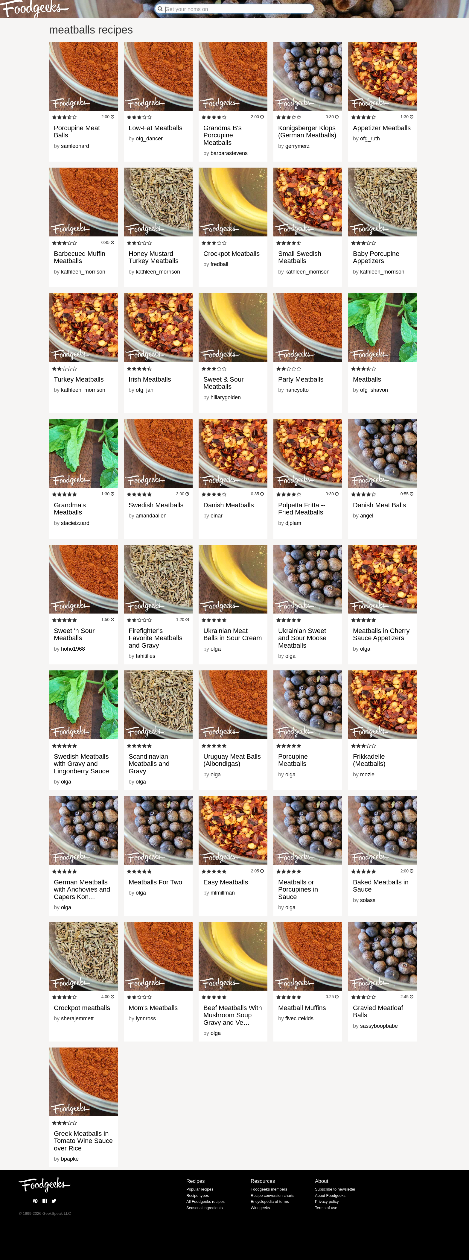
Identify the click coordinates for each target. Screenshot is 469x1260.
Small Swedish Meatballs (299, 257)
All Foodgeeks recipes (205, 1201)
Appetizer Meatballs (382, 128)
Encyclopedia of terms (270, 1201)
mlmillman (223, 893)
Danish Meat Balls (379, 505)
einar (217, 516)
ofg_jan (144, 390)
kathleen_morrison (83, 272)
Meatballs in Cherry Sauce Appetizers (381, 634)
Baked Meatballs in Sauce (381, 885)
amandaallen (151, 516)
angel (366, 516)
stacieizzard (75, 523)
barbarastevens (229, 153)
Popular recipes (199, 1189)
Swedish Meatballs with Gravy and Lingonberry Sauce (81, 764)
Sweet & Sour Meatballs (223, 383)
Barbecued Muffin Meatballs (79, 257)
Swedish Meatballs (156, 505)
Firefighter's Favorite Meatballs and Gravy (155, 638)
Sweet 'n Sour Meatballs (74, 634)
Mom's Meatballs (153, 1008)
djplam (293, 523)
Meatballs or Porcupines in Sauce (298, 889)
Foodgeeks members (269, 1189)
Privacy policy (327, 1201)
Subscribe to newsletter (335, 1189)
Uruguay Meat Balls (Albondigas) (232, 760)
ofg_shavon (374, 390)
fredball (219, 264)
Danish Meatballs (228, 505)
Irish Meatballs (150, 379)
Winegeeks (260, 1208)
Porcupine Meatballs (293, 760)
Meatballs (367, 379)
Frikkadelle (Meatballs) (369, 760)
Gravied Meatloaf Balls (378, 1011)
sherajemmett (77, 1018)
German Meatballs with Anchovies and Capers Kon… (82, 889)
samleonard (75, 146)
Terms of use (326, 1208)
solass (367, 900)
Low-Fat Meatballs (155, 128)
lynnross (146, 1018)
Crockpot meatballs (82, 1008)
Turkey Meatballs (79, 379)
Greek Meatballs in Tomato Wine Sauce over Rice (83, 1141)
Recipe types (197, 1195)
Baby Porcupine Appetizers (376, 257)
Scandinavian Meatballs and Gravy (149, 764)
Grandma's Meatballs (70, 508)
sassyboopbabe (379, 1026)
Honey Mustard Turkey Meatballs (154, 257)
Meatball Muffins (302, 1008)
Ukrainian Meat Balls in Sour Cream (232, 634)
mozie (367, 775)
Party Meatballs (301, 379)
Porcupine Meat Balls (77, 131)
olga (216, 649)
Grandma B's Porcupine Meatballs (222, 135)
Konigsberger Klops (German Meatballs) (307, 131)
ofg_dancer (149, 139)
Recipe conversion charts (272, 1195)
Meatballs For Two (155, 882)
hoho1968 (73, 649)
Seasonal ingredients (204, 1208)
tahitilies (145, 656)
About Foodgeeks (330, 1195)
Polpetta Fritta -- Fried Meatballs (301, 508)
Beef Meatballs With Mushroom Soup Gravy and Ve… (232, 1015)
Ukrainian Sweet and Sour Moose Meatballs (302, 638)
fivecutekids (299, 1018)
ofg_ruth (370, 139)
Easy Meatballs (225, 882)
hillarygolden (226, 397)
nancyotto (297, 390)
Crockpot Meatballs (231, 253)
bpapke (70, 1159)
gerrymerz (297, 146)
